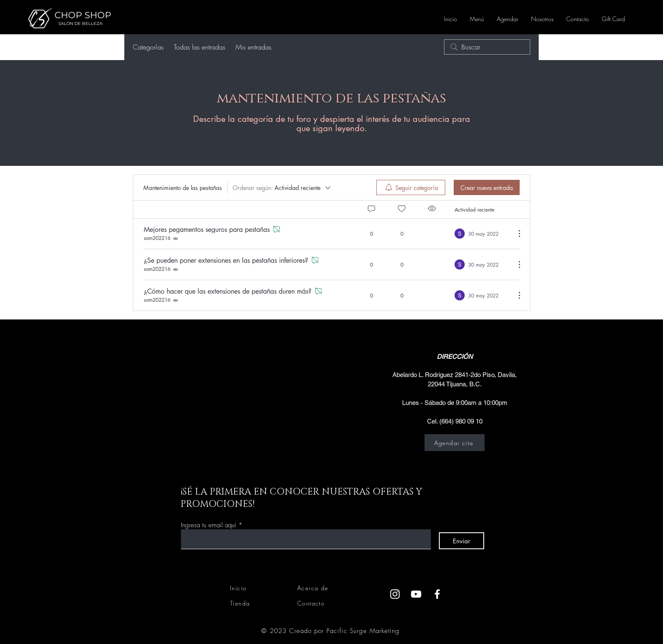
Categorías (148, 47)
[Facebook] (437, 594)
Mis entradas (253, 47)
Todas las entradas (199, 47)
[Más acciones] (515, 233)
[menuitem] (410, 187)
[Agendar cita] (455, 442)
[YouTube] (416, 594)
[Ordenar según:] (282, 187)
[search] (487, 47)
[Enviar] (461, 540)
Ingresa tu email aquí (208, 525)
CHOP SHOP (83, 15)
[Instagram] (395, 594)
